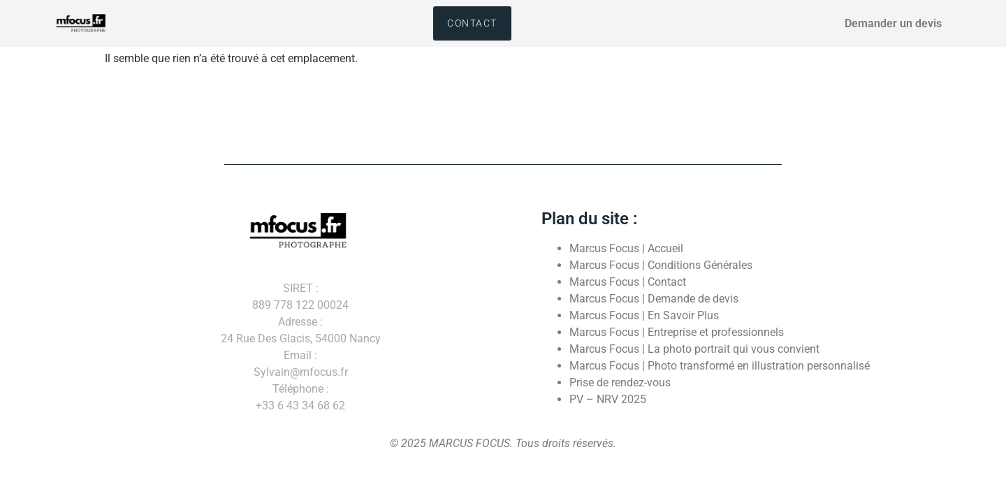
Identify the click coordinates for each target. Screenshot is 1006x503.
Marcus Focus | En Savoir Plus (644, 315)
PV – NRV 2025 (607, 399)
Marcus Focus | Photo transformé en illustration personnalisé (719, 365)
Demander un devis (893, 23)
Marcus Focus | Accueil (626, 248)
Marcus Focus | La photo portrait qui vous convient (694, 349)
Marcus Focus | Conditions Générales (660, 265)
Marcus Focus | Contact (627, 282)
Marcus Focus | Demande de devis (653, 298)
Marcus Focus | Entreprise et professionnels (676, 332)
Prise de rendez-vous (620, 382)
